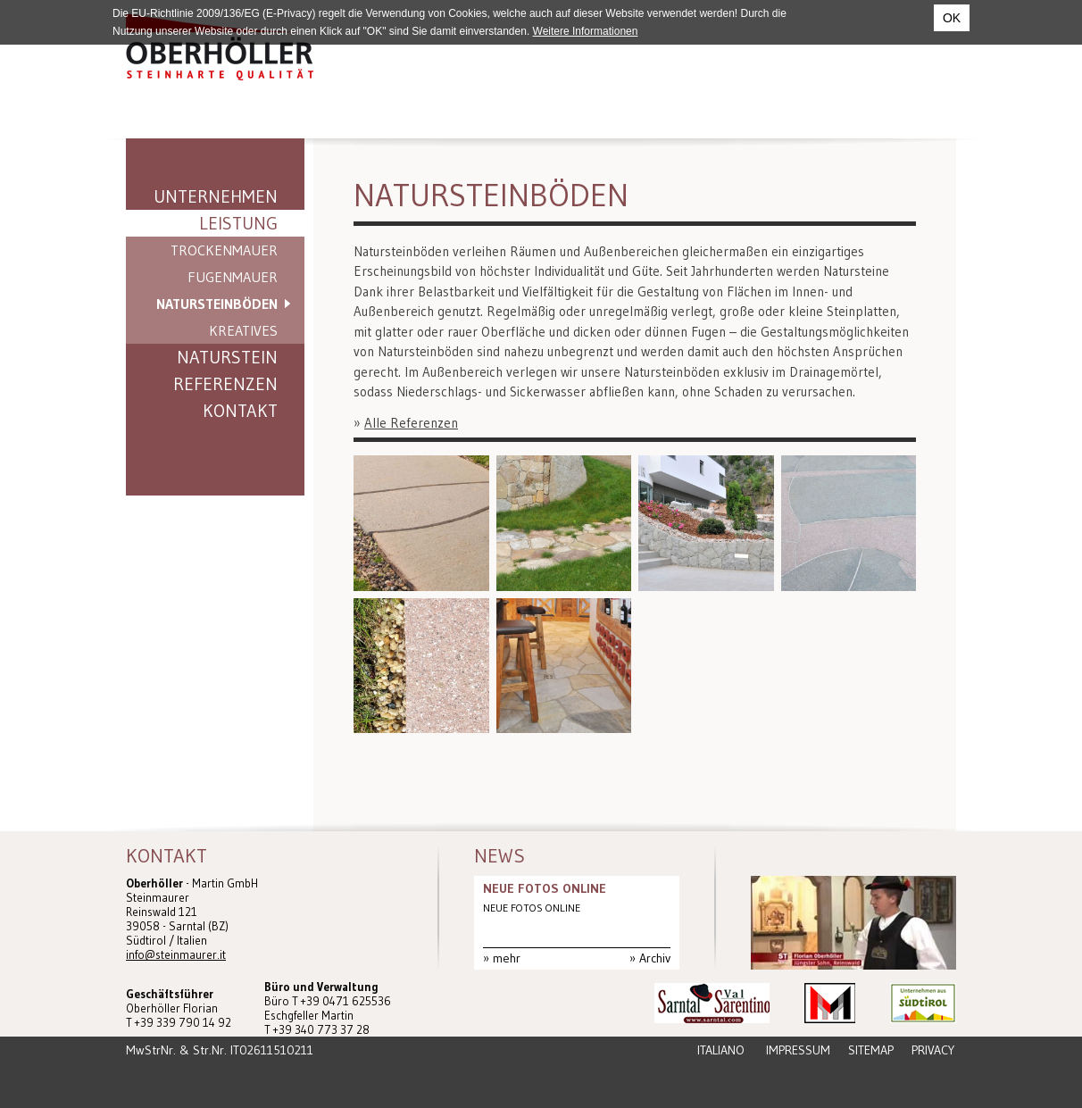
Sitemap (871, 1050)
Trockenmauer (224, 250)
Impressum (798, 1050)
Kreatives (243, 330)
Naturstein (227, 357)
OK (952, 18)
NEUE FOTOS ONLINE (544, 888)
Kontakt (240, 410)
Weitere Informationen (585, 31)
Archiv (654, 958)
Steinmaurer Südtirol (219, 46)
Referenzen (225, 384)
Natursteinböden (217, 303)
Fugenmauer (232, 277)
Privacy (932, 1050)
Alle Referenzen (411, 422)
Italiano (721, 1050)
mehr (506, 958)
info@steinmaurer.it (176, 954)
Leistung (238, 223)
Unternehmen (216, 196)
